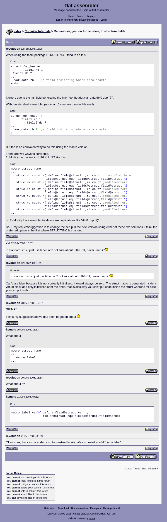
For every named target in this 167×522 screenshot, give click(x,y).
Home (71, 16)
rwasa (92, 518)
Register (91, 16)
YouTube (110, 513)
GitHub (101, 513)
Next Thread (149, 468)
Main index (50, 508)
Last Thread (133, 468)
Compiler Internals (38, 31)
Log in (104, 20)
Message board (111, 508)
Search (80, 16)
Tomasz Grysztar (80, 513)
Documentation (79, 508)
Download (63, 508)
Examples (95, 508)
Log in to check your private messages (77, 20)
